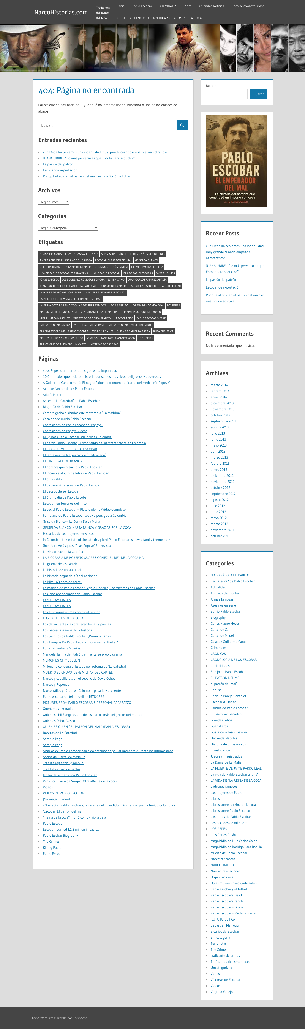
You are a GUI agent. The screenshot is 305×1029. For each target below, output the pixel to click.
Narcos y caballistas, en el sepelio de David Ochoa (79, 678)
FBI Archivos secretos (226, 714)
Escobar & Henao (223, 702)
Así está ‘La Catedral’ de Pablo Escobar (71, 400)
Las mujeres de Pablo (226, 792)
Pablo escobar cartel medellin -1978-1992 (73, 696)
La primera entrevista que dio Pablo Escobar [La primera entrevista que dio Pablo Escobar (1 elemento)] (70, 299)
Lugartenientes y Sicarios (61, 648)
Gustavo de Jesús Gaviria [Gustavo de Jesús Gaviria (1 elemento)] (111, 266)
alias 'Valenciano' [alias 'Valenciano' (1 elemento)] (86, 254)
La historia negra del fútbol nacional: (70, 576)
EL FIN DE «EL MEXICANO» (62, 461)
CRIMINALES (171, 6)
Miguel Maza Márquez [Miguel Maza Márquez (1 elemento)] (55, 318)
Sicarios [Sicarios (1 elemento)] (92, 337)
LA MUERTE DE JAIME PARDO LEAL (236, 768)
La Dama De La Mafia (226, 762)
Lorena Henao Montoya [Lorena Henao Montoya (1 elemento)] (148, 305)
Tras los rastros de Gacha (61, 769)
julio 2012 (218, 506)
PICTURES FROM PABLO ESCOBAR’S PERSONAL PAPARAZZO (87, 702)
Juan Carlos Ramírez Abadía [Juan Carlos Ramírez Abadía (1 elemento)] (147, 279)
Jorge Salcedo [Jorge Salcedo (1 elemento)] (49, 279)
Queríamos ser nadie (58, 708)
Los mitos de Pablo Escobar (231, 816)
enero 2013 (219, 469)
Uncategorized (221, 967)
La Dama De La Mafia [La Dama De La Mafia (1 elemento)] (113, 286)
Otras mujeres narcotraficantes (234, 883)
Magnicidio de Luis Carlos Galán (234, 841)
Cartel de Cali (220, 629)
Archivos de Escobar (225, 593)
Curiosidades (220, 666)
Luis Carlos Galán (223, 835)
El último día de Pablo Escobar (65, 497)
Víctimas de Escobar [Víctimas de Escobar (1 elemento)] (105, 344)
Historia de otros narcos (228, 744)
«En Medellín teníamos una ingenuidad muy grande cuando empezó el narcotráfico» (105, 152)
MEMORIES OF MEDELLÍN (61, 660)
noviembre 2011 (222, 530)
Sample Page (52, 739)
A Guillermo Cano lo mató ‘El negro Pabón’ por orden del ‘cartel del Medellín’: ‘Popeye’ (106, 382)
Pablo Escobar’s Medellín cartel (233, 913)
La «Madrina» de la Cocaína (63, 551)
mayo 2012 (219, 518)
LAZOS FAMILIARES (57, 600)
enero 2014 (219, 397)
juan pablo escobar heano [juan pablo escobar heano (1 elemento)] (58, 286)
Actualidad (218, 587)
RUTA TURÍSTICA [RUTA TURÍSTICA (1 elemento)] (163, 331)
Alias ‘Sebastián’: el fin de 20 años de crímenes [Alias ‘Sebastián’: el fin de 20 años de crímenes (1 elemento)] (133, 254)
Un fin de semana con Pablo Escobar (70, 775)
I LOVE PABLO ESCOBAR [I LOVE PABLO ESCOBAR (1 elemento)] (106, 273)
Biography (218, 617)
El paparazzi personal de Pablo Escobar (72, 485)
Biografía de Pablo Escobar (62, 407)
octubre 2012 (220, 487)
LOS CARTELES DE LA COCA (63, 618)
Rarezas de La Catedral (60, 733)
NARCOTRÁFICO (222, 865)
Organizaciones (222, 877)
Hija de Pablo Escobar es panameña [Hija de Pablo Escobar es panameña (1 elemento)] (64, 273)
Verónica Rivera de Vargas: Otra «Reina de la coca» (80, 781)
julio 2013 (218, 433)
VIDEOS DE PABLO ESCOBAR (63, 793)
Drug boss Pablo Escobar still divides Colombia (77, 437)
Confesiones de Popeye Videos (65, 431)
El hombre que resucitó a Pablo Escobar (72, 467)
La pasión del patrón (58, 164)
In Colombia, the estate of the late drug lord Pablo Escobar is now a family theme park (106, 539)
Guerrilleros (219, 726)
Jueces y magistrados (226, 756)
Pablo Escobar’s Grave (227, 907)
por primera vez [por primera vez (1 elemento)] (102, 331)
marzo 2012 (219, 524)
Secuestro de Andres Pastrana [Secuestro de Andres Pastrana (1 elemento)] (61, 337)
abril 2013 (218, 451)
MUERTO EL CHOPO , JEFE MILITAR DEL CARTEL (78, 672)
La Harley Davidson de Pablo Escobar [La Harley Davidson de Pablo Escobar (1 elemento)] (155, 286)
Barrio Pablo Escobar (226, 611)
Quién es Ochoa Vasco (59, 720)
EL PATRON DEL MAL (226, 678)
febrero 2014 (220, 391)
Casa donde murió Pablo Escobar (67, 419)
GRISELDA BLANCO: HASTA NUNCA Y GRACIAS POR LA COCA (163, 18)
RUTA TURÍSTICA (223, 919)
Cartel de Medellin (224, 635)
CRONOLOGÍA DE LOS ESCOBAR (234, 659)
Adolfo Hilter (52, 394)
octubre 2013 (220, 415)
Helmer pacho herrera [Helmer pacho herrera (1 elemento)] (147, 266)
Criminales (218, 647)
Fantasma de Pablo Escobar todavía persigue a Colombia (84, 515)
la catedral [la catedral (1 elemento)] (88, 286)
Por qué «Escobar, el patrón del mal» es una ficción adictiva (87, 176)
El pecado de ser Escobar (61, 491)
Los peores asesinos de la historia (67, 630)
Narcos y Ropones (56, 684)
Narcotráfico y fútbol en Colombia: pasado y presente (82, 690)
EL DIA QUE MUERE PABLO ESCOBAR (70, 449)
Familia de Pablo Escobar (229, 708)
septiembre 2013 (223, 421)
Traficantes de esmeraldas (230, 961)
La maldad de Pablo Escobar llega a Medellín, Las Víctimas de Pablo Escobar (99, 588)
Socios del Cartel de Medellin (64, 757)
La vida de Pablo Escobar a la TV (234, 774)
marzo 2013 (219, 457)
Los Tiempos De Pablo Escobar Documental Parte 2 (80, 642)
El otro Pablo (52, 479)
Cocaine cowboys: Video (251, 6)
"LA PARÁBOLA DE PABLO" (230, 575)
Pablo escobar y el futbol (229, 889)
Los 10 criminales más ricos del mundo (71, 612)
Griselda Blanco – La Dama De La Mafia (71, 521)
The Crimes (51, 841)
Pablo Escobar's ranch (227, 901)
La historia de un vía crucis (62, 570)
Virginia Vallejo (222, 992)
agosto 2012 (220, 499)
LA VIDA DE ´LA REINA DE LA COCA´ (237, 780)
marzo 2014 (219, 385)
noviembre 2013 (222, 409)
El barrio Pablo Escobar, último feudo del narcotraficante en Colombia (94, 443)
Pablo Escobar (146, 6)
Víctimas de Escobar (225, 979)
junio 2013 (218, 439)
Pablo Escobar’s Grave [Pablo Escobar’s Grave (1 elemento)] (88, 324)
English (216, 690)
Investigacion (220, 750)
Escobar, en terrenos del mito (65, 503)
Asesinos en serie (223, 605)
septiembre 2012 (223, 493)
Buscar (211, 85)
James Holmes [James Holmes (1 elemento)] (165, 273)
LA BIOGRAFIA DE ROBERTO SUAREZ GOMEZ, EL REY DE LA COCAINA (93, 557)
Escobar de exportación (60, 170)
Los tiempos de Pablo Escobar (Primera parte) (77, 636)
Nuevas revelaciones (225, 871)
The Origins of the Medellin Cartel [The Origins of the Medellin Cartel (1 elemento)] (64, 344)
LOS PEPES (219, 829)
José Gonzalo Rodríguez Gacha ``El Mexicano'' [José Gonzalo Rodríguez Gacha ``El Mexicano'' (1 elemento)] (93, 279)
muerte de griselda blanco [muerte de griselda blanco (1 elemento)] (92, 318)
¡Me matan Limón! (56, 799)
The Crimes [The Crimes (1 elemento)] (145, 337)
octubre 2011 (220, 536)
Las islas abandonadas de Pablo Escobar (72, 594)
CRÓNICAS (218, 653)
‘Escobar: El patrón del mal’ (63, 811)
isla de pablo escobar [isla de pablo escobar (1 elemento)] (138, 273)
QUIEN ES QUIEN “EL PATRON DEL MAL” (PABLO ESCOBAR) (86, 727)
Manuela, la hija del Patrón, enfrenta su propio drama (82, 654)
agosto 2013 (220, 427)
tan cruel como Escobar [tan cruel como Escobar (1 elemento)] (118, 337)
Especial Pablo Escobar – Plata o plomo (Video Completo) (85, 509)
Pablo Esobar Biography (60, 835)
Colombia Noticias (215, 6)
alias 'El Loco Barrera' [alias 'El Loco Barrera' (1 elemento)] (55, 254)
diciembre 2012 (222, 475)
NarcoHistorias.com (62, 12)
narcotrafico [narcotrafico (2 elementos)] (123, 318)
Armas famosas (222, 599)
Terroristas (219, 943)
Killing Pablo (52, 847)
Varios (215, 973)
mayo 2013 (219, 445)
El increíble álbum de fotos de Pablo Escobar (76, 473)
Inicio (124, 6)
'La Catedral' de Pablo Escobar (233, 581)
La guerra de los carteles (61, 564)
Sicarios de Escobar (225, 931)
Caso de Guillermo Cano (228, 641)
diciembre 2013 (222, 403)
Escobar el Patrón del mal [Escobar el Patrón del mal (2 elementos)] (113, 260)
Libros (215, 798)
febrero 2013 (220, 463)
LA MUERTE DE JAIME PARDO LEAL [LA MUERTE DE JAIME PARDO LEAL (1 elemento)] (105, 292)
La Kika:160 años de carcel (62, 582)
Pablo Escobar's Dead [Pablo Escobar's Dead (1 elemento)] (151, 318)
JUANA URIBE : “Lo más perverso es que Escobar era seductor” (89, 158)
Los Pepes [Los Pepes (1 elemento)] (173, 305)
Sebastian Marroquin (226, 925)
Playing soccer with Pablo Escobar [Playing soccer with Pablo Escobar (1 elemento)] (64, 331)
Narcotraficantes (223, 859)
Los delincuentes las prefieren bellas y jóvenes (77, 624)
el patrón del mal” (224, 684)
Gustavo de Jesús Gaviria (229, 732)
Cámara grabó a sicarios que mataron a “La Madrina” (82, 413)
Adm (191, 6)
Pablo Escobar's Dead (226, 895)
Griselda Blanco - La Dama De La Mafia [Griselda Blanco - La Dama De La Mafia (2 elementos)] (66, 266)
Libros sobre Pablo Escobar (230, 810)
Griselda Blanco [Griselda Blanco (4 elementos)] (146, 260)
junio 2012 (218, 512)
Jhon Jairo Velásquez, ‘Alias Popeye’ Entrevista (77, 545)
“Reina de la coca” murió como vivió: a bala (74, 817)
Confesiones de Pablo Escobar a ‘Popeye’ (73, 425)
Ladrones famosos (224, 786)
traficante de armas (225, 955)
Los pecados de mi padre (229, 822)
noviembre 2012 (222, 481)
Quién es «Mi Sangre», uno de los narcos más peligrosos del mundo (92, 714)
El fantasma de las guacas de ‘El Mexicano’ (74, 455)
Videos (48, 787)
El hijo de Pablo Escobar (228, 672)
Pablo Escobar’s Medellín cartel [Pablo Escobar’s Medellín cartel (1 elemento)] (130, 324)
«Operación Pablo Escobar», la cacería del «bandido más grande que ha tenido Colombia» (109, 805)
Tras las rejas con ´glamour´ (63, 763)
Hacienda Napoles (224, 738)
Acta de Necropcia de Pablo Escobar (69, 388)
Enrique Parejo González (229, 696)
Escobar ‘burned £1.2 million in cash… (71, 829)
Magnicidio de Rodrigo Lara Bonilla (236, 847)
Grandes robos (221, 720)
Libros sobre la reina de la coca (233, 804)
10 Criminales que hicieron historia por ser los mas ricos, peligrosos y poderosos (102, 376)
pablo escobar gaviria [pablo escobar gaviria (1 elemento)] (55, 324)
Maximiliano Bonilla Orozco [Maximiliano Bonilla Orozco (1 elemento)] (142, 312)
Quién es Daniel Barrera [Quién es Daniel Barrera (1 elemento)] (133, 331)
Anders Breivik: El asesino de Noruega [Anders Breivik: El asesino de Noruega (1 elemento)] (66, 260)
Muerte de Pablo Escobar (229, 853)
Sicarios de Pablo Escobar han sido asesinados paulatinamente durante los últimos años (108, 751)
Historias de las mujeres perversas (68, 533)
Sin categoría (220, 937)
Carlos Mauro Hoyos (225, 623)
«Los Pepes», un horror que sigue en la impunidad (80, 370)
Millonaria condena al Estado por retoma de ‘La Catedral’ (85, 666)
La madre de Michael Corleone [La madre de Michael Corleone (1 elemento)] (61, 292)
